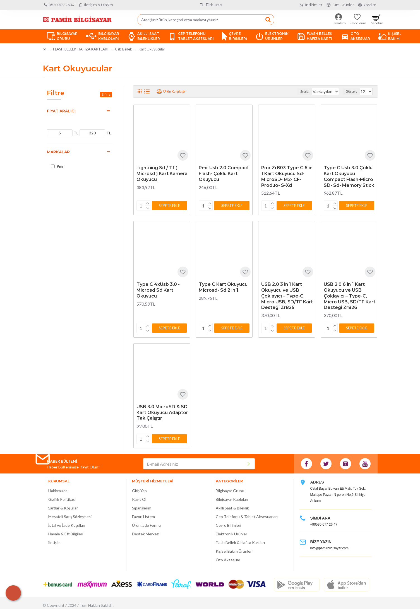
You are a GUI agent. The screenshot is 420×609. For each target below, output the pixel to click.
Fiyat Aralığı (61, 110)
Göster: (353, 91)
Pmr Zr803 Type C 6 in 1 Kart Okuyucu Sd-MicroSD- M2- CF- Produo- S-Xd (287, 176)
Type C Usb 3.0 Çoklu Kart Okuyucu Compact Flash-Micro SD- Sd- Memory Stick (349, 176)
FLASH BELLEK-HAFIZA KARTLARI (80, 49)
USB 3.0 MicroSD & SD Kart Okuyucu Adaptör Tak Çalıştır (162, 410)
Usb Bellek (123, 49)
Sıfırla (106, 94)
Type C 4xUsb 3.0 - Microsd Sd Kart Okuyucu (158, 289)
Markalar (58, 151)
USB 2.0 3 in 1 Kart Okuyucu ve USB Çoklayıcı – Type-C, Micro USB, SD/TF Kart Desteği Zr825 (287, 295)
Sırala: (299, 91)
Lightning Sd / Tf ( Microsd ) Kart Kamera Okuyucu (162, 173)
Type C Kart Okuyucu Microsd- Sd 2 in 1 (223, 286)
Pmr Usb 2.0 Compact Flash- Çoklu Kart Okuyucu (224, 173)
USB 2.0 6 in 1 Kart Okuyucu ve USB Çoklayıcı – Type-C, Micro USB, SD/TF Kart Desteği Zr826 (349, 295)
